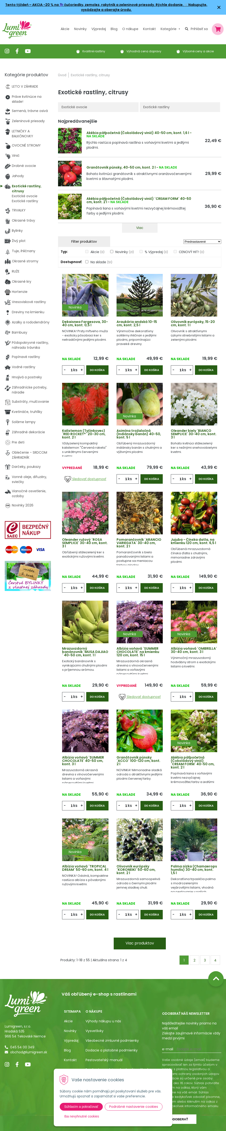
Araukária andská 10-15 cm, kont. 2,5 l (137, 323)
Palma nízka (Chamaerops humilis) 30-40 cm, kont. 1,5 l (194, 869)
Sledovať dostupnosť (85, 479)
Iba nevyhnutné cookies (81, 1116)
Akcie (65, 29)
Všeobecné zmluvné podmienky (112, 1040)
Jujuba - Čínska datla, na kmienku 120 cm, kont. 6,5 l (193, 541)
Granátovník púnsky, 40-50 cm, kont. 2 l (121, 167)
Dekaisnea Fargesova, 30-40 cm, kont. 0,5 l (85, 323)
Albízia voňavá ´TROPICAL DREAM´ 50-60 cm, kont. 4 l (85, 868)
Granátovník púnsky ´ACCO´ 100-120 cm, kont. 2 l (138, 760)
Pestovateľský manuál (104, 1060)
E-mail (167, 1049)
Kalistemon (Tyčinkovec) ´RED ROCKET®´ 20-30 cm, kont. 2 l (84, 434)
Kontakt (70, 1060)
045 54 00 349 (22, 1047)
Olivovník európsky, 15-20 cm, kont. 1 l (193, 323)
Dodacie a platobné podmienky (112, 1050)
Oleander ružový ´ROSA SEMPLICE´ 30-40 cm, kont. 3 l (85, 543)
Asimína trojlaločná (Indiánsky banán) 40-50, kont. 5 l (139, 434)
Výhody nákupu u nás (103, 1021)
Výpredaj (98, 29)
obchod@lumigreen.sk (28, 1052)
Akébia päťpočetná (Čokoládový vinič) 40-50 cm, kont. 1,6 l (137, 132)
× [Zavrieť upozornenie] (219, 7)
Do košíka (97, 370)
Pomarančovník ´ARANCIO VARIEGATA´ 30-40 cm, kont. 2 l (139, 543)
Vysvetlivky (95, 1030)
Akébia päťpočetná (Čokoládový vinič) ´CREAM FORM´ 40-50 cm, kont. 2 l (138, 200)
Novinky (80, 29)
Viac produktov (140, 943)
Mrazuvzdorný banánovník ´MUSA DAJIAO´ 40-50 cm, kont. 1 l (85, 651)
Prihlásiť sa (199, 29)
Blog (67, 1050)
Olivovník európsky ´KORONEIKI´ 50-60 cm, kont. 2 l (136, 869)
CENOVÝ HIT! (191, 252)
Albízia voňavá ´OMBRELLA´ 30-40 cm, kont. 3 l (194, 650)
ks (75, 369)
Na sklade (101, 262)
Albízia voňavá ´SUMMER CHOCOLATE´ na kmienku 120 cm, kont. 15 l (138, 651)
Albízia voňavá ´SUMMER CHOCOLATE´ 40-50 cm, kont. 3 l (83, 760)
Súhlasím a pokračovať (81, 1107)
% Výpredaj (156, 252)
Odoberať (179, 1119)
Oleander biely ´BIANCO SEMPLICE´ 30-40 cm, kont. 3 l (194, 434)
